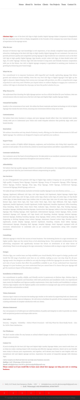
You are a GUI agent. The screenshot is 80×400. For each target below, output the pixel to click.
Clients (45, 4)
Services (37, 4)
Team (63, 4)
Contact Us (72, 4)
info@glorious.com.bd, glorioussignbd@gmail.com (59, 384)
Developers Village (68, 398)
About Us (29, 4)
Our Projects (55, 4)
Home (21, 4)
